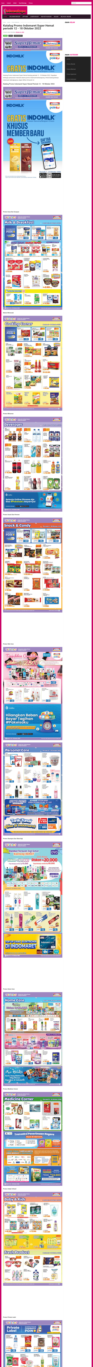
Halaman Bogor (14, 16)
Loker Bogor (34, 16)
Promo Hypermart (71, 74)
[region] (59, 10)
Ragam (56, 16)
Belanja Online (66, 16)
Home (2, 3)
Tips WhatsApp (22, 3)
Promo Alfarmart (71, 69)
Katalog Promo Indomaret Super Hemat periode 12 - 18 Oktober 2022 (28, 27)
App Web (25, 16)
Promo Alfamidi (71, 64)
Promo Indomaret (18, 35)
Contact (9, 3)
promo (10, 35)
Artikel (14, 3)
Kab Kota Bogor (46, 16)
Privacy (31, 3)
